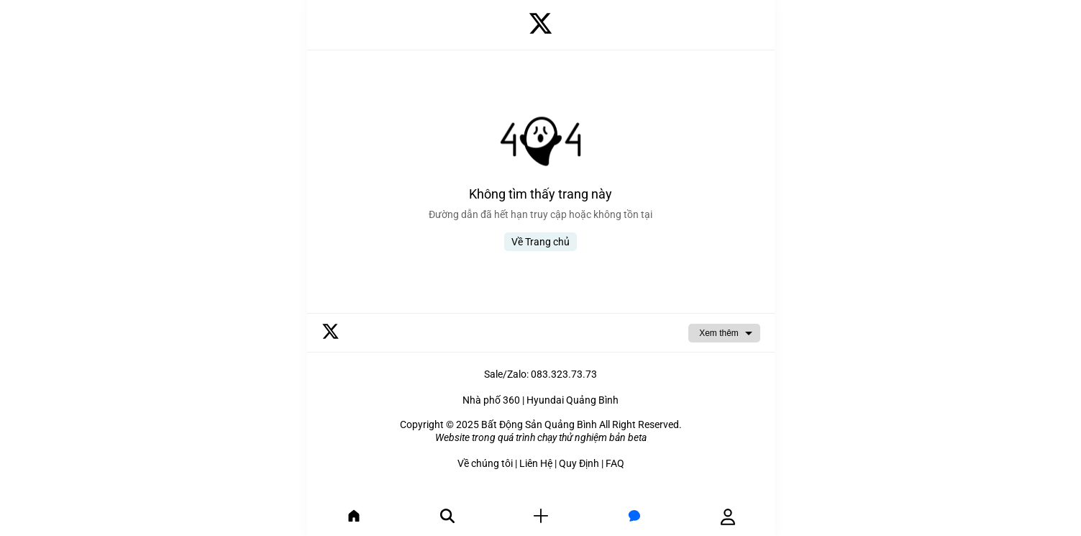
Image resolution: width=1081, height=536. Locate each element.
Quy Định (579, 463)
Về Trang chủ (540, 241)
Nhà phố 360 (491, 400)
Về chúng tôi (485, 463)
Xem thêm (719, 333)
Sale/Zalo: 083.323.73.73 (540, 374)
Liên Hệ (535, 463)
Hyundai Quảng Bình (572, 400)
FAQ (615, 463)
